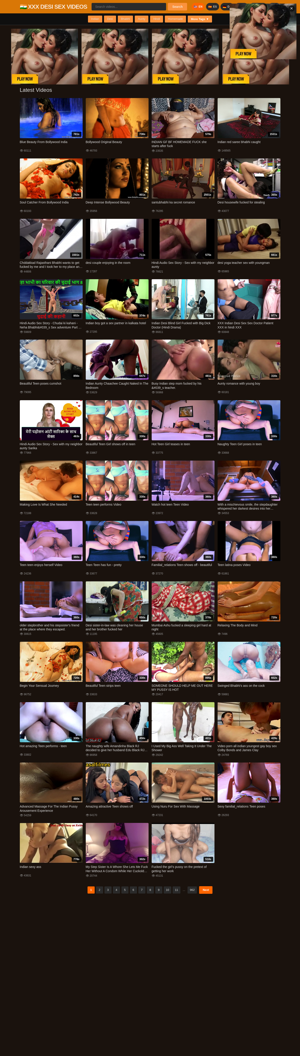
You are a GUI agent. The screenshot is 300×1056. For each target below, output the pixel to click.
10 (167, 890)
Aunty (141, 19)
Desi (110, 19)
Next (206, 890)
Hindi (156, 19)
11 (176, 890)
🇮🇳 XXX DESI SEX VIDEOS (53, 6)
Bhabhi (125, 19)
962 (192, 890)
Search (177, 6)
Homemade (175, 19)
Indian (95, 19)
